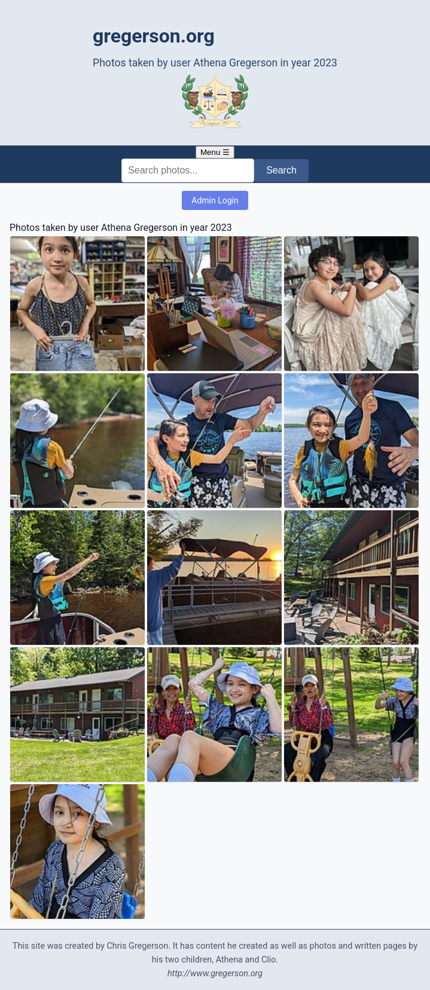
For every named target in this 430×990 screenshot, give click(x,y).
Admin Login (214, 200)
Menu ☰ (215, 152)
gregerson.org (154, 36)
